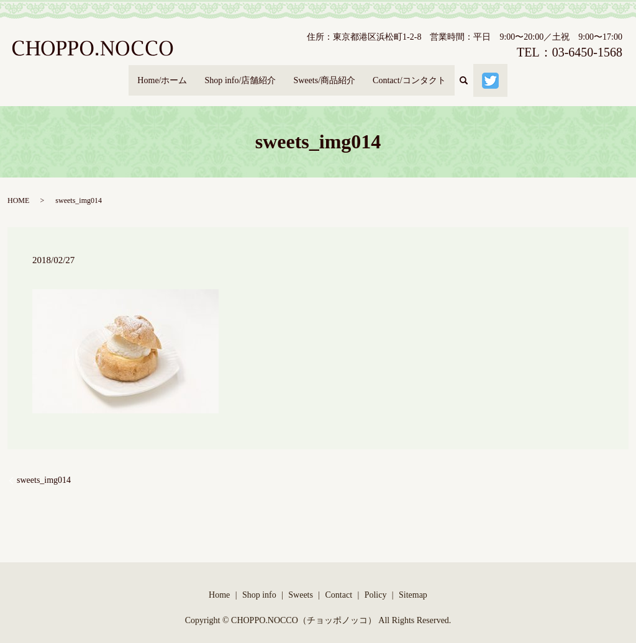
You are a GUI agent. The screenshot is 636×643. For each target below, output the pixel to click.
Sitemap (413, 583)
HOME (18, 189)
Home (219, 583)
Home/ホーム (150, 74)
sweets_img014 (44, 469)
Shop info (259, 583)
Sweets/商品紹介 (326, 74)
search (482, 75)
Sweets (300, 583)
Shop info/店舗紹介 (235, 74)
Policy (376, 583)
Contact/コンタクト (418, 74)
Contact (339, 583)
